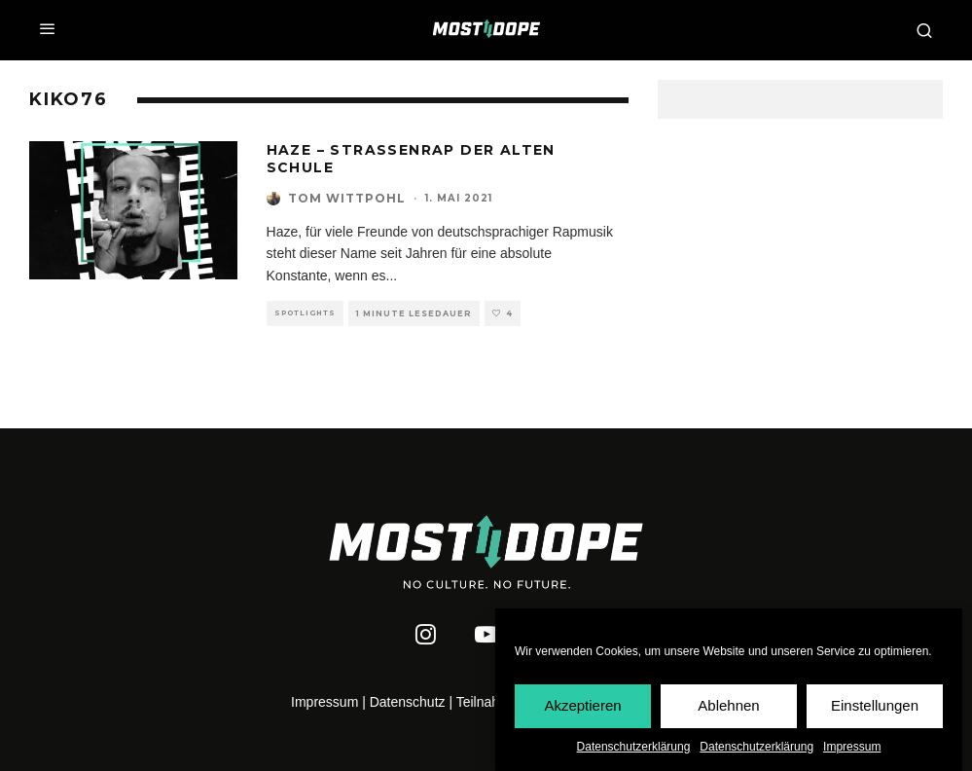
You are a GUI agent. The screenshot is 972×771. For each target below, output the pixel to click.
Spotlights (305, 313)
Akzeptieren (582, 706)
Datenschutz (408, 702)
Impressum (852, 746)
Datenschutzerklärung (634, 746)
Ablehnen (728, 706)
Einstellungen (874, 706)
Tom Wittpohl (347, 198)
